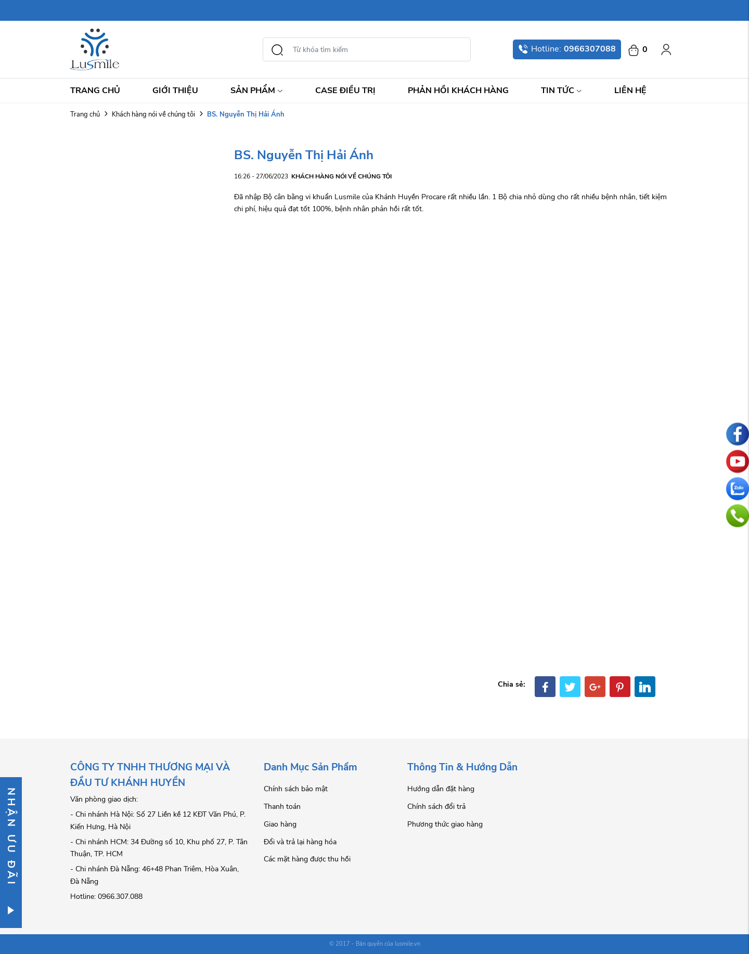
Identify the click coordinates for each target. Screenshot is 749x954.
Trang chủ (95, 90)
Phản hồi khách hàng (458, 90)
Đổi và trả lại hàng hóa (300, 842)
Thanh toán (282, 806)
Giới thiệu (175, 90)
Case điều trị (345, 90)
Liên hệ (630, 90)
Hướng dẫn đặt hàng (440, 789)
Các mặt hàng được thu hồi (307, 859)
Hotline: (567, 49)
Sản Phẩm (256, 90)
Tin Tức (561, 90)
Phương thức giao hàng (445, 824)
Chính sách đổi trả (436, 806)
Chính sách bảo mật (296, 789)
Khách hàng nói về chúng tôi (153, 114)
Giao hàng (280, 824)
